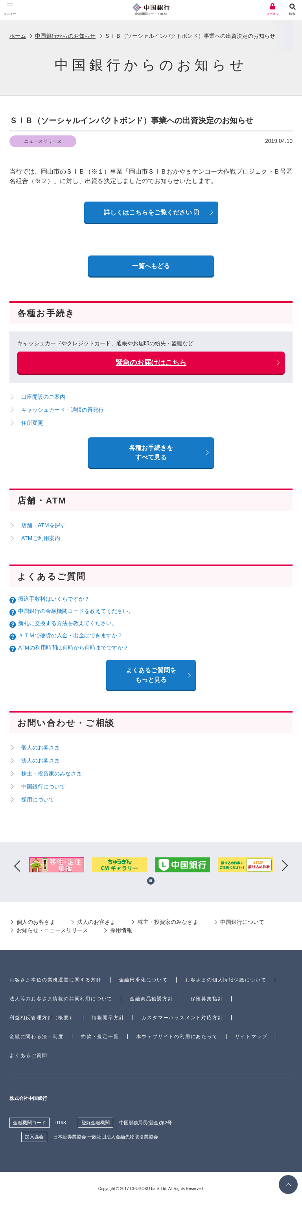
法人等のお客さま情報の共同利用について (60, 998)
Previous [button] (17, 866)
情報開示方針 (108, 1017)
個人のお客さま (40, 747)
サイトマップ (251, 1036)
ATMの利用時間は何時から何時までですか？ (73, 647)
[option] (56, 866)
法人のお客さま (40, 760)
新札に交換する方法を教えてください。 (67, 623)
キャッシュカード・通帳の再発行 (62, 410)
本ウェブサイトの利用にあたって (177, 1036)
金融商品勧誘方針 (151, 998)
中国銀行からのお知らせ (65, 36)
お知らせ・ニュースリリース (52, 930)
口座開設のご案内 (43, 397)
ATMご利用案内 (40, 538)
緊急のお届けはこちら (151, 362)
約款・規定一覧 (100, 1036)
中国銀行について (43, 786)
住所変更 (32, 423)
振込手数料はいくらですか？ (54, 599)
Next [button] (285, 866)
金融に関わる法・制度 (36, 1036)
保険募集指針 (207, 998)
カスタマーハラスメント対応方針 (182, 1017)
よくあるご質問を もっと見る (151, 675)
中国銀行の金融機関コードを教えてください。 (76, 611)
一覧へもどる (151, 266)
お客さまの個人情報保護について (226, 980)
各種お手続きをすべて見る (151, 452)
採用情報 (121, 930)
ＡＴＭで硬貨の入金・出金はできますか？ (70, 635)
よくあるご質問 (28, 1055)
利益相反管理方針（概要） (42, 1017)
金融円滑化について (143, 980)
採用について (37, 799)
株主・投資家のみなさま (51, 773)
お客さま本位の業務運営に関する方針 (55, 980)
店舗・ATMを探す (43, 525)
